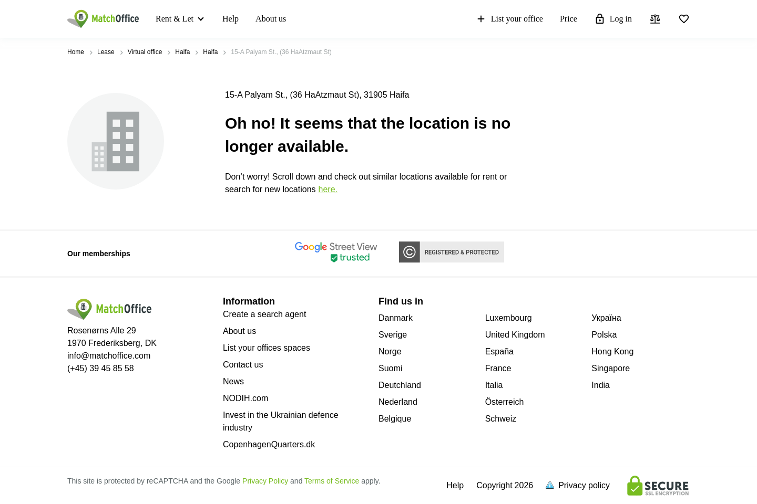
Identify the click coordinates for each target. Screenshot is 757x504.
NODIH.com (245, 398)
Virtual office (145, 52)
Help (230, 18)
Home (75, 52)
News (233, 381)
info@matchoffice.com (108, 355)
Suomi (390, 368)
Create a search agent (264, 314)
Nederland (397, 401)
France (498, 368)
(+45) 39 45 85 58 (100, 368)
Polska (604, 334)
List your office (509, 19)
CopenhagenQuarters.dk (269, 444)
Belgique (394, 418)
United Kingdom (515, 334)
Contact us (243, 364)
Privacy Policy (265, 481)
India (600, 385)
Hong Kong (612, 351)
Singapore (610, 368)
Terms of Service (331, 481)
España (499, 351)
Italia (494, 385)
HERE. (328, 189)
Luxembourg (508, 317)
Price (568, 18)
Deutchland (399, 385)
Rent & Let (174, 18)
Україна (606, 317)
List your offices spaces (266, 347)
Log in (613, 19)
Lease (106, 52)
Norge (390, 351)
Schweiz (501, 418)
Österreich (504, 401)
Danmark (395, 317)
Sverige (392, 334)
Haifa (182, 52)
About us (270, 18)
